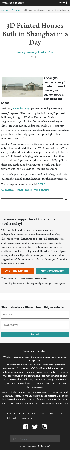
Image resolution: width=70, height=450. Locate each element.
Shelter (28, 190)
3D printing (7, 190)
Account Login (57, 413)
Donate (32, 413)
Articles (16, 10)
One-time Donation (17, 270)
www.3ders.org (20, 108)
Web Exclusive (41, 190)
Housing (19, 190)
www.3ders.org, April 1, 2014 (35, 52)
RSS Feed (11, 418)
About (22, 413)
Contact (43, 413)
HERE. (42, 185)
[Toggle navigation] (63, 3)
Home (4, 10)
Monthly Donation (52, 270)
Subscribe (11, 413)
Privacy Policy (26, 418)
